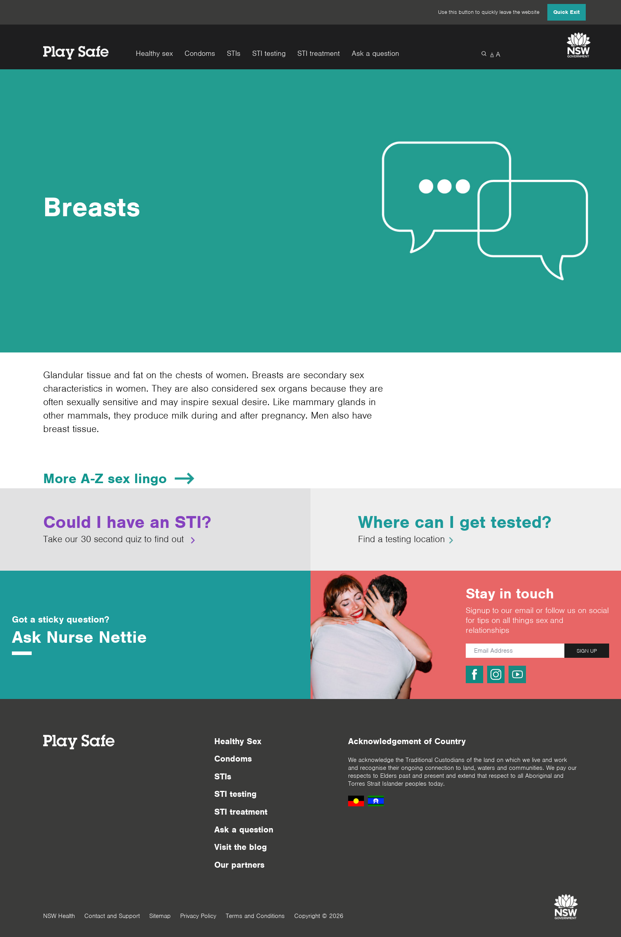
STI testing (269, 54)
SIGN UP (587, 651)
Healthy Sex (237, 741)
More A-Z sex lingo (105, 478)
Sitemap (160, 916)
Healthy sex (154, 54)
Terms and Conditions (255, 916)
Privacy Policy (198, 916)
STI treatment (318, 54)
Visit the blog (240, 847)
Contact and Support (112, 916)
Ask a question (375, 54)
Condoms (200, 54)
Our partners (239, 864)
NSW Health (59, 916)
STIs (233, 54)
